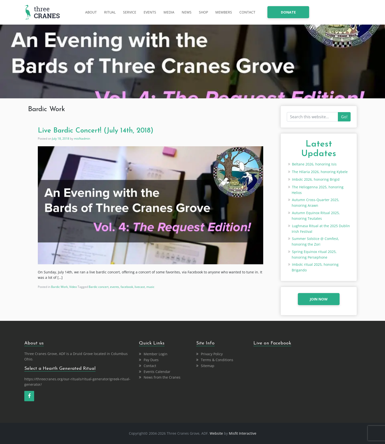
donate (288, 12)
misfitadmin (82, 138)
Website (216, 433)
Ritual (110, 12)
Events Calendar (157, 371)
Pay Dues (151, 359)
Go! (344, 116)
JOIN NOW (319, 299)
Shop (203, 12)
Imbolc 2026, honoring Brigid (316, 179)
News (187, 12)
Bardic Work (59, 287)
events (114, 287)
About (91, 12)
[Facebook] (29, 396)
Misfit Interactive (242, 433)
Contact (247, 12)
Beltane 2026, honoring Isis (314, 164)
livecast (140, 287)
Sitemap (207, 365)
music (150, 287)
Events (150, 12)
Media (169, 12)
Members (223, 12)
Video (73, 287)
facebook (127, 287)
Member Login (155, 354)
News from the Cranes (162, 377)
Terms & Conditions (217, 359)
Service (129, 12)
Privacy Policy (212, 354)
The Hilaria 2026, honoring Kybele (320, 171)
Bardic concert (99, 287)
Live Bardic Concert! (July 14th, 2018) (95, 130)
